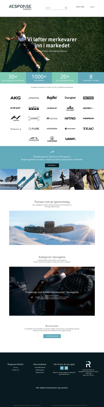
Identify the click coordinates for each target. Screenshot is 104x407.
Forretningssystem (57, 405)
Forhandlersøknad (52, 336)
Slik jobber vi (52, 165)
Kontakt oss (15, 370)
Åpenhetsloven (40, 372)
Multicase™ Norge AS (82, 405)
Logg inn (92, 7)
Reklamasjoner (40, 370)
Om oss (15, 367)
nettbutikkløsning (68, 405)
